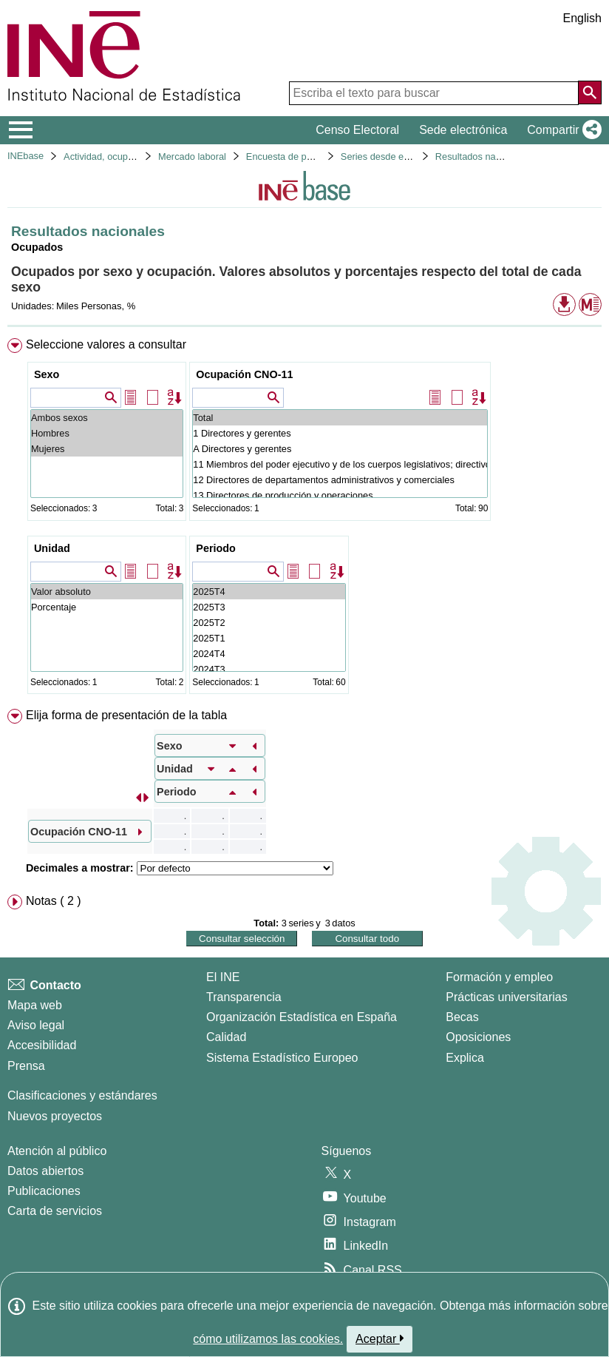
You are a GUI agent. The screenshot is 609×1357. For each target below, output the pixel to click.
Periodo (216, 548)
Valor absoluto (107, 591)
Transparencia (244, 997)
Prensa (26, 1066)
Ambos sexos (107, 417)
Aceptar (379, 1338)
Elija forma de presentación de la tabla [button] (126, 715)
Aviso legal (35, 1025)
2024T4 (268, 653)
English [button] (582, 18)
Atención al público (56, 1151)
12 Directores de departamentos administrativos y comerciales (340, 480)
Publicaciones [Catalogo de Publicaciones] (44, 1191)
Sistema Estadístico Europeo (282, 1057)
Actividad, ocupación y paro (122, 156)
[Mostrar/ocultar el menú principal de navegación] (21, 130)
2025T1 (268, 638)
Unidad (52, 548)
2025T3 (268, 607)
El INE (222, 977)
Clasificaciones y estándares (82, 1095)
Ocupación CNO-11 (244, 374)
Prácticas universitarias (507, 997)
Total (340, 417)
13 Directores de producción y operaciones (340, 495)
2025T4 (268, 591)
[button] (561, 130)
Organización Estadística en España (301, 1017)
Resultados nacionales (483, 156)
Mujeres (107, 449)
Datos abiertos (45, 1171)
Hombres (107, 433)
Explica (465, 1057)
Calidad (226, 1037)
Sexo (46, 374)
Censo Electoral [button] (357, 130)
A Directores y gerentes (340, 449)
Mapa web (34, 1005)
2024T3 (268, 669)
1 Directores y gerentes (340, 433)
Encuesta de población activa (307, 156)
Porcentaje (107, 607)
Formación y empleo (499, 977)
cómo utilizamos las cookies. (268, 1339)
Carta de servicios (54, 1211)
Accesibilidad (41, 1045)
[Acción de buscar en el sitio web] (590, 92)
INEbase (25, 155)
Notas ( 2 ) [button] (53, 901)
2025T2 (268, 622)
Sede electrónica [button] (463, 130)
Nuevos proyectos (54, 1116)
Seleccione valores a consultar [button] (106, 344)
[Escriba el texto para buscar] (434, 93)
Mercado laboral (192, 156)
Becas (462, 1017)
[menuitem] (304, 519)
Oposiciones (478, 1037)
